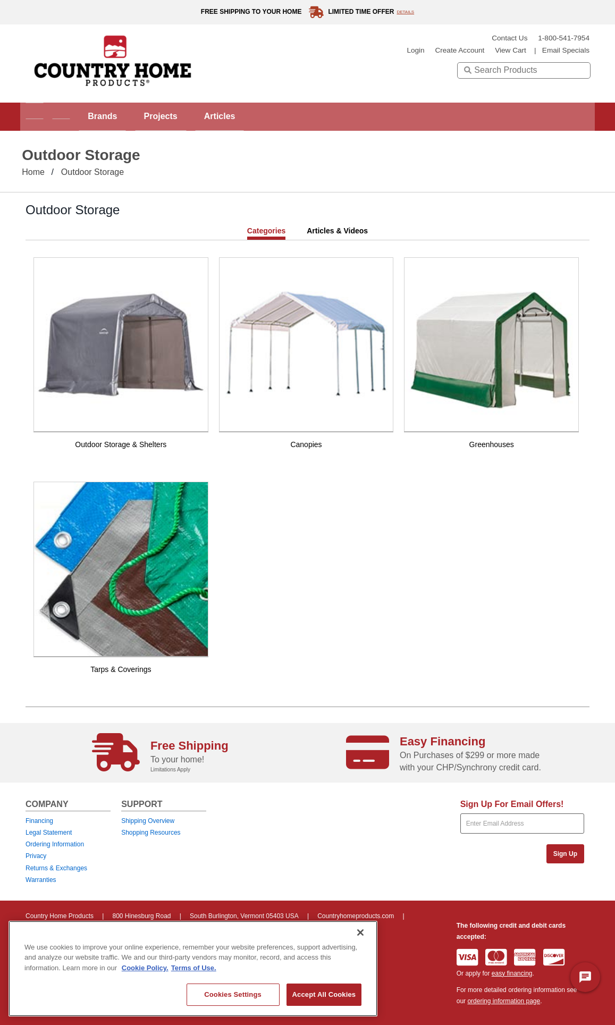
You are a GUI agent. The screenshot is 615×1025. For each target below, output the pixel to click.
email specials (565, 50)
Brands (125, 116)
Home (33, 172)
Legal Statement (49, 832)
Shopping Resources (150, 832)
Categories (266, 230)
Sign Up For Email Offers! (512, 804)
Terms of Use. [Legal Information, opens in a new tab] (193, 968)
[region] (193, 968)
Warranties (41, 880)
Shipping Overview (147, 821)
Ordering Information (55, 844)
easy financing (512, 973)
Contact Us (509, 38)
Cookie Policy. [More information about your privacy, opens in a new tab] (145, 968)
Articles (261, 116)
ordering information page (503, 1001)
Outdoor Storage (92, 172)
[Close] (360, 932)
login (415, 50)
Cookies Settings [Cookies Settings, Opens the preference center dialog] (233, 994)
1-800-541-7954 (563, 38)
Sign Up (565, 854)
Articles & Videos (337, 230)
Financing (39, 821)
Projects (193, 116)
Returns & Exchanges (56, 868)
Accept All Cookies (324, 994)
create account (459, 50)
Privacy (36, 856)
